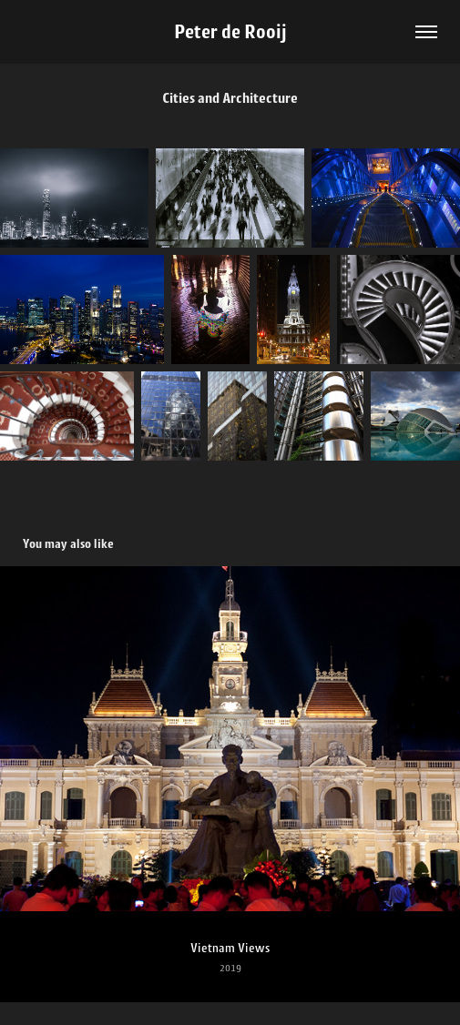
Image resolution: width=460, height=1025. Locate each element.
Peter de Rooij (230, 31)
